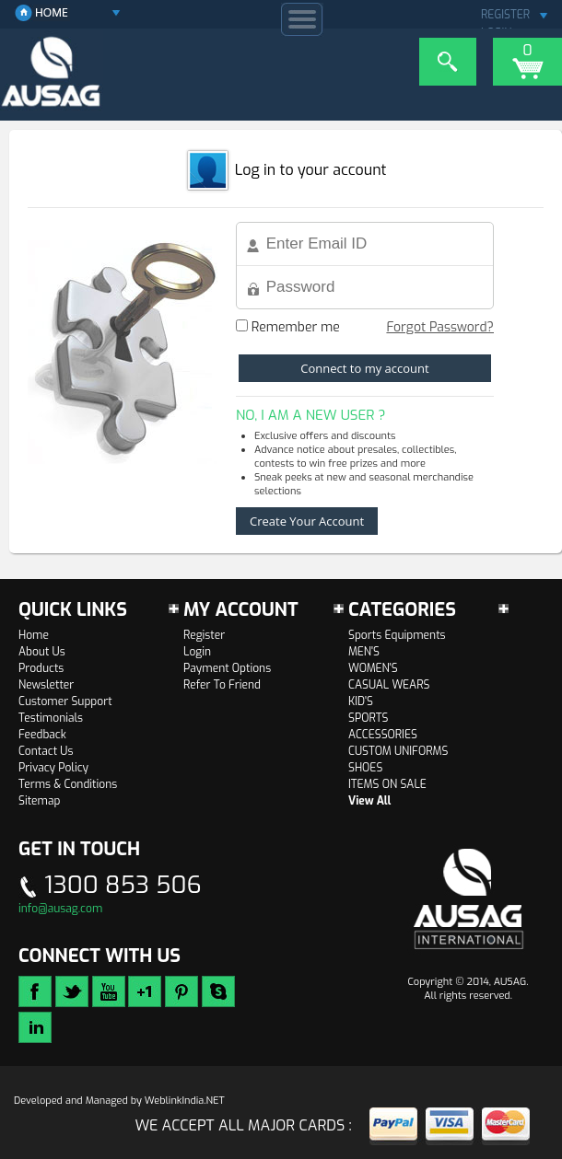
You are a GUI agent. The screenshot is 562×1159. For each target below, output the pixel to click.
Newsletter (46, 685)
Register (204, 635)
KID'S (360, 701)
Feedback (42, 734)
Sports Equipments (397, 635)
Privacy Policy (53, 767)
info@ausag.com (60, 908)
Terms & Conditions (67, 784)
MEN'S (364, 651)
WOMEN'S (373, 668)
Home (33, 635)
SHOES (365, 767)
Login (197, 651)
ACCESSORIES (382, 734)
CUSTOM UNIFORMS (398, 751)
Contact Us (45, 751)
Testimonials (50, 718)
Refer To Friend (222, 685)
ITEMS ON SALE (387, 784)
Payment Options (227, 668)
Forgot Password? (440, 327)
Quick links (72, 609)
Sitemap (39, 801)
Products (41, 668)
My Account (241, 609)
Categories (402, 609)
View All (369, 801)
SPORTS (368, 718)
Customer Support (65, 701)
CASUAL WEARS (388, 685)
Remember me (288, 327)
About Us (41, 651)
